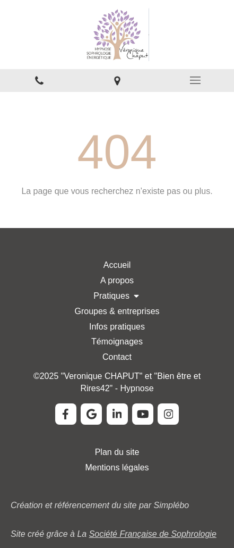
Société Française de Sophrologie (152, 533)
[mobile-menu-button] (195, 80)
